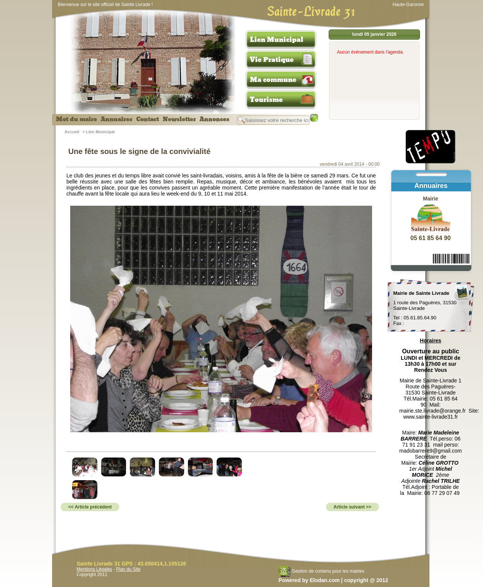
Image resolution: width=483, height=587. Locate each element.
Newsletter (179, 119)
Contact (147, 119)
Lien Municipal (276, 39)
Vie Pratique (272, 59)
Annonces (214, 119)
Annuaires (116, 119)
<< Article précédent (90, 507)
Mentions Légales (94, 569)
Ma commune (273, 79)
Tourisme (266, 99)
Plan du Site (128, 569)
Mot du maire (76, 119)
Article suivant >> (352, 507)
